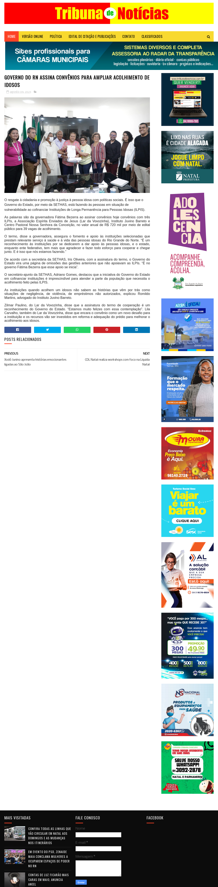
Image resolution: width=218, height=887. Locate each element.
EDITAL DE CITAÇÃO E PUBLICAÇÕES (92, 36)
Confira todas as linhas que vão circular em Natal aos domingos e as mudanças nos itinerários (49, 835)
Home (11, 36)
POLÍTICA (56, 36)
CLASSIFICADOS (152, 36)
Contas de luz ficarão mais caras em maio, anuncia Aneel (48, 879)
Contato (128, 36)
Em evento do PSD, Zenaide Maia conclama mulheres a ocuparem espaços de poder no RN (49, 858)
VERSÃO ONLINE (32, 36)
